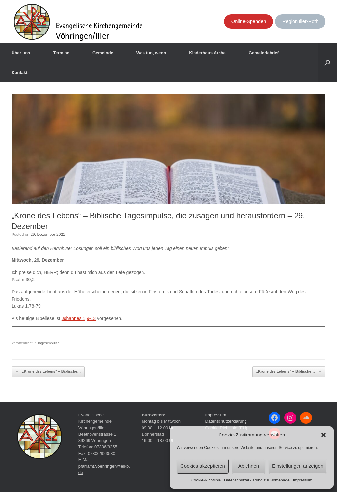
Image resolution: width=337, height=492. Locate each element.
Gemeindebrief (264, 52)
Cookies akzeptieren (202, 466)
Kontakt (19, 72)
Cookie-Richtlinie (206, 480)
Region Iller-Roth (300, 21)
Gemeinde (102, 52)
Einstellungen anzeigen (297, 466)
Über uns (21, 52)
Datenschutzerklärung (225, 421)
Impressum (302, 480)
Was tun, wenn (151, 52)
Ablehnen (248, 466)
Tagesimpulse (48, 343)
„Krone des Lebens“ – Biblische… (48, 372)
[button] (323, 435)
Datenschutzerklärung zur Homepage (257, 480)
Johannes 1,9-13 (79, 318)
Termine (61, 52)
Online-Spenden (248, 21)
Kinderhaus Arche (207, 52)
